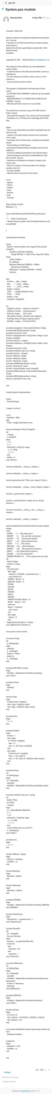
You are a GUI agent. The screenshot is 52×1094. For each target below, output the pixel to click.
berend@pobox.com (42, 60)
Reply (7, 1072)
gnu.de (12, 3)
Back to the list (9, 1082)
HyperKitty (25, 1091)
